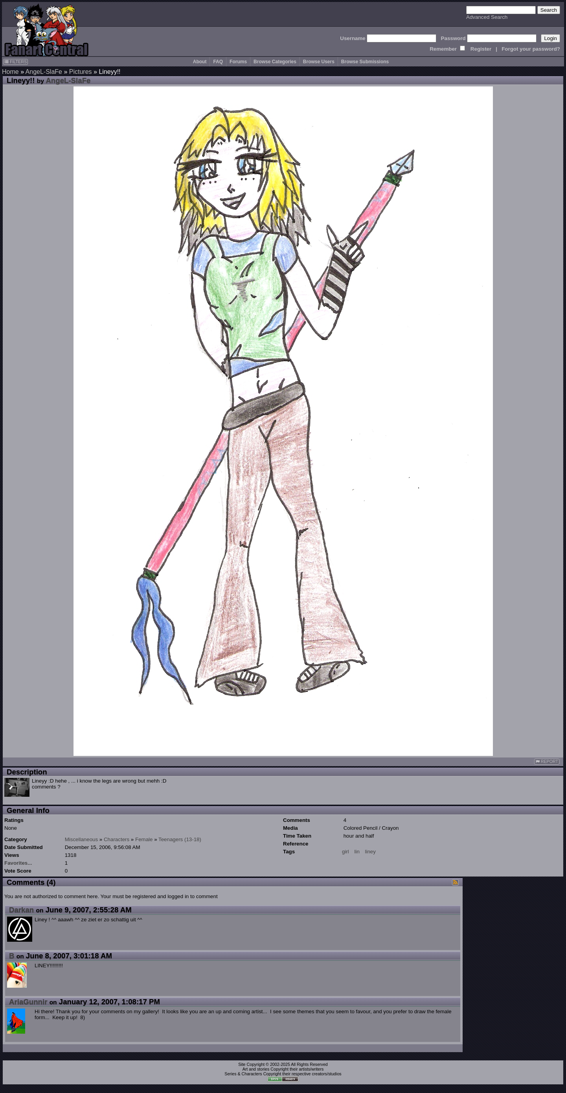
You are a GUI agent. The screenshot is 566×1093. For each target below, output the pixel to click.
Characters (116, 839)
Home (10, 71)
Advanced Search (486, 17)
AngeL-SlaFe (44, 71)
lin (356, 852)
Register (480, 49)
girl (345, 852)
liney (370, 852)
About (200, 61)
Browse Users (318, 61)
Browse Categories (275, 61)
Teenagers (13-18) (179, 839)
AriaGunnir (28, 1002)
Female (144, 839)
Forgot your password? (531, 49)
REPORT (546, 761)
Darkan (21, 910)
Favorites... (18, 863)
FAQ (218, 61)
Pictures (80, 71)
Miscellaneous (81, 839)
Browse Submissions (365, 61)
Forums (238, 61)
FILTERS (15, 61)
